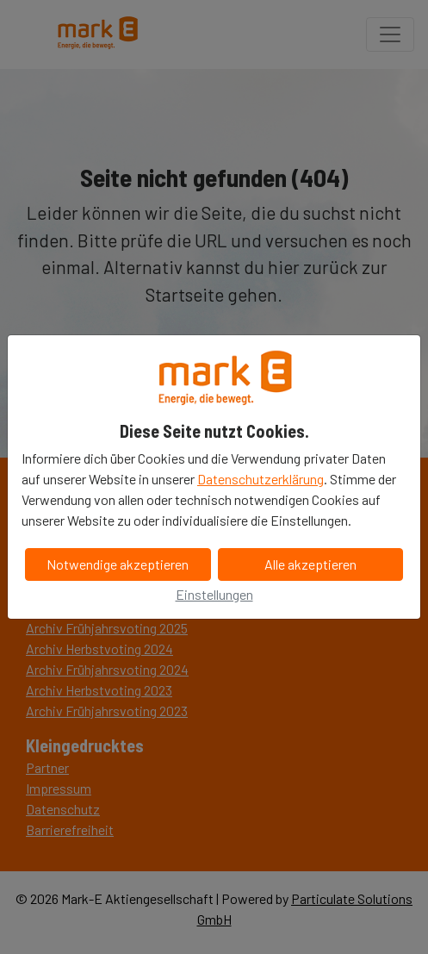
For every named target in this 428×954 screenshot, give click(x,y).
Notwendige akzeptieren (118, 564)
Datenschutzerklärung (260, 479)
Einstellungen (214, 594)
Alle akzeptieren (310, 564)
